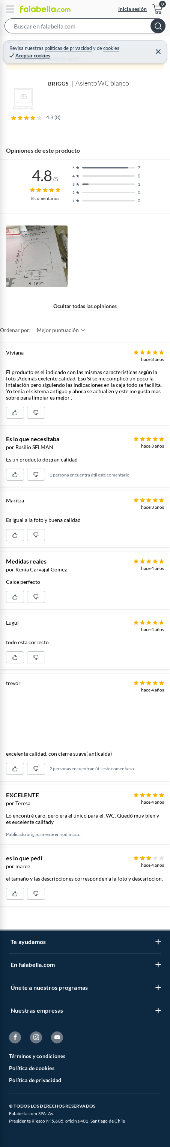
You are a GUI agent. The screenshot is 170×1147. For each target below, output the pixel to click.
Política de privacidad (35, 1080)
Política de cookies (31, 1068)
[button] (85, 27)
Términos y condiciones (37, 1056)
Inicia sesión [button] (132, 9)
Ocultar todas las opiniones (85, 306)
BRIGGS (58, 83)
